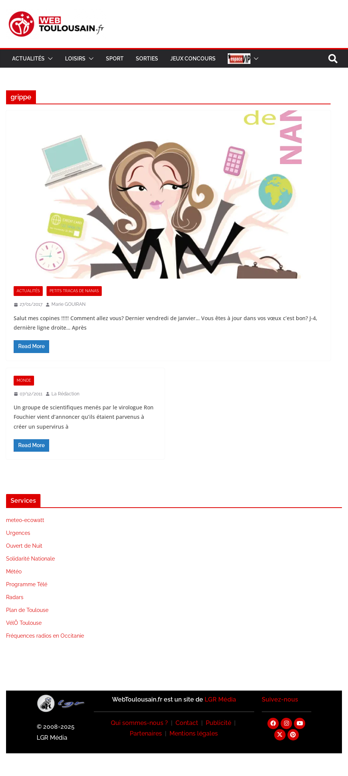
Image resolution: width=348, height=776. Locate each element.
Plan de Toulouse (27, 610)
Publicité (218, 722)
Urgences (18, 533)
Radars (14, 597)
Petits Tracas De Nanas (74, 291)
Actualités (28, 59)
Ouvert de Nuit (24, 546)
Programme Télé (26, 584)
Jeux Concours (193, 59)
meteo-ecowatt (25, 520)
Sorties (147, 59)
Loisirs (75, 59)
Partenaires (146, 733)
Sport (115, 59)
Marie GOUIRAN (68, 304)
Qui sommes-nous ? (139, 722)
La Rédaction (65, 394)
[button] (49, 58)
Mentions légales (193, 733)
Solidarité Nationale (30, 559)
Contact (187, 722)
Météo (14, 571)
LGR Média (220, 699)
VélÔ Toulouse (24, 623)
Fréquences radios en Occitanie (45, 636)
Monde (24, 380)
